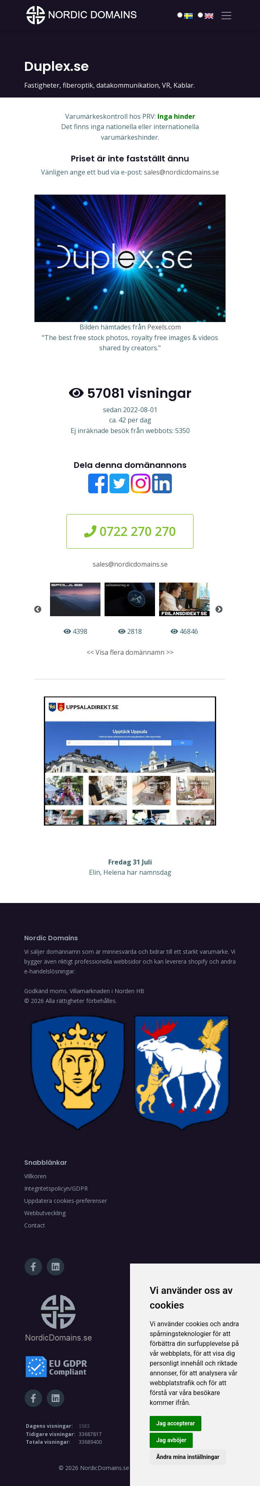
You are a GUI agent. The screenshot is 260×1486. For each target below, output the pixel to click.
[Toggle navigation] (226, 15)
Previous (38, 610)
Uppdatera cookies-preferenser (65, 1201)
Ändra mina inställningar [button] (187, 1457)
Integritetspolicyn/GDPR (56, 1188)
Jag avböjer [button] (171, 1440)
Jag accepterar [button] (175, 1423)
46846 (184, 609)
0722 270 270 (130, 531)
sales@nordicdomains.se (181, 172)
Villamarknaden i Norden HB (107, 991)
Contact (34, 1225)
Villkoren (35, 1176)
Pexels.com (164, 326)
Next (219, 610)
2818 (130, 609)
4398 (75, 609)
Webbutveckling (45, 1213)
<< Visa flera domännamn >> (130, 652)
